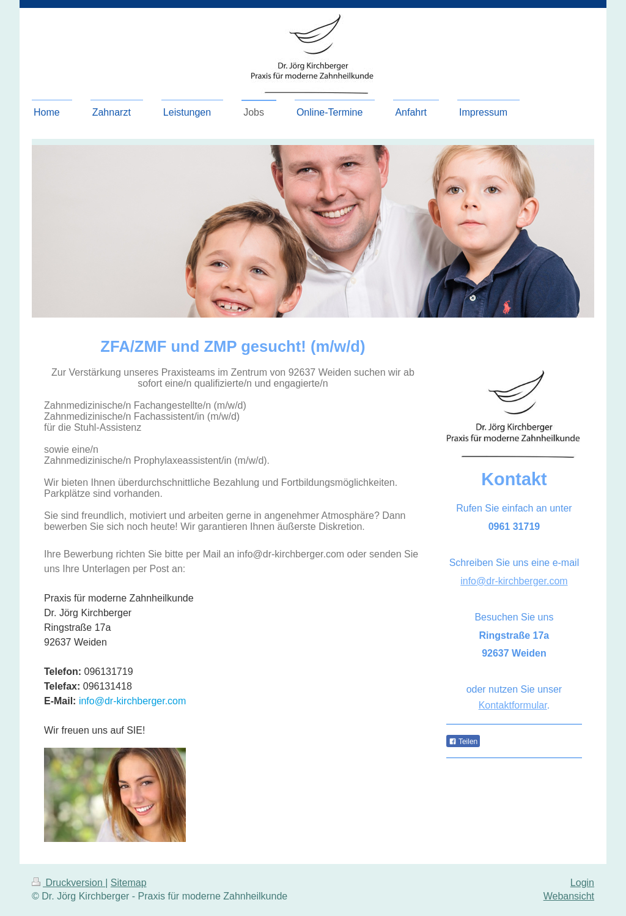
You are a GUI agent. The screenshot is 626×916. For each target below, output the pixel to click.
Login (582, 882)
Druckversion (68, 882)
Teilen (463, 741)
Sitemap (129, 882)
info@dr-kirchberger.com (132, 701)
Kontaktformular (513, 705)
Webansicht (568, 896)
